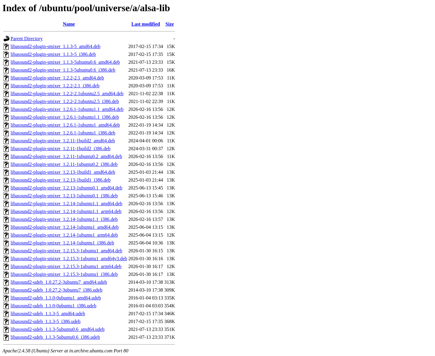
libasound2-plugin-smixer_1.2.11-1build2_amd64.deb (63, 140)
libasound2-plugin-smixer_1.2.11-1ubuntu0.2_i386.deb (64, 164)
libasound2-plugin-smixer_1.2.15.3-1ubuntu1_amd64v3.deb (69, 258)
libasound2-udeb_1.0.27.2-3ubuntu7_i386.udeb (56, 290)
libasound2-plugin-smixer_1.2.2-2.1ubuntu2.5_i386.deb (65, 101)
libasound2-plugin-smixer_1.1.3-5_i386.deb (53, 54)
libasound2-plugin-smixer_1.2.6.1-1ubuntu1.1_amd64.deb (67, 109)
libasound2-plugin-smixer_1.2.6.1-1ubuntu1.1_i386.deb (65, 117)
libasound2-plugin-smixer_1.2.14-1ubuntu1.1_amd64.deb (66, 203)
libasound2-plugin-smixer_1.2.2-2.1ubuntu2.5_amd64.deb (67, 93)
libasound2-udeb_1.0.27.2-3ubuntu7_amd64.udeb (59, 282)
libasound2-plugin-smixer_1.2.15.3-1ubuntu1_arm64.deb (66, 266)
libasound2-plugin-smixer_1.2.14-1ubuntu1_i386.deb (62, 242)
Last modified (145, 24)
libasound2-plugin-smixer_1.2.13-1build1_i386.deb (61, 180)
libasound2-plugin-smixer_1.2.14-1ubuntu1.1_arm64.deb (66, 211)
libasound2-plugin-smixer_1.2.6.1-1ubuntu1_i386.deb (63, 132)
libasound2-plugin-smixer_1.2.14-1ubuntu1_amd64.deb (65, 227)
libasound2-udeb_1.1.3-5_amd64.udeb (48, 313)
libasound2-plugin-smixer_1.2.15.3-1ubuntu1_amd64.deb (66, 250)
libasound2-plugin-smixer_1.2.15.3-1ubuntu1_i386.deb (64, 274)
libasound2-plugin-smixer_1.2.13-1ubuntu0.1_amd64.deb (66, 187)
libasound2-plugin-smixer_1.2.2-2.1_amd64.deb (57, 77)
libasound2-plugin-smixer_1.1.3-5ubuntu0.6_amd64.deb (65, 62)
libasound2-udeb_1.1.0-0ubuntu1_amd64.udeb (56, 297)
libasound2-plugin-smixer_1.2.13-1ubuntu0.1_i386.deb (64, 195)
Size (170, 24)
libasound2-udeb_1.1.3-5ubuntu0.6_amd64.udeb (58, 329)
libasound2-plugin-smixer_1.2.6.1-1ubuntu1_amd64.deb (65, 125)
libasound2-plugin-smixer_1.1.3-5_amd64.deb (55, 46)
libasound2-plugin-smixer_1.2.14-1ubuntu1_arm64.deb (64, 235)
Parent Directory (27, 38)
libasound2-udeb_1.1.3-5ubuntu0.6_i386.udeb (55, 337)
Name (69, 24)
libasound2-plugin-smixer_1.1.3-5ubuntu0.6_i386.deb (63, 70)
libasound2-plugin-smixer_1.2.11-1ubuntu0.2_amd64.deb (66, 156)
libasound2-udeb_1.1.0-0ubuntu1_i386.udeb (53, 305)
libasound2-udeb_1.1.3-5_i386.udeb (46, 321)
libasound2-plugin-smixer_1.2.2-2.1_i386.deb (55, 85)
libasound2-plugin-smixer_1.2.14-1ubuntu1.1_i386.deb (64, 219)
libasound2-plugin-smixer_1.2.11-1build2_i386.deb (60, 148)
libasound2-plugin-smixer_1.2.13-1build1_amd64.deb (63, 172)
